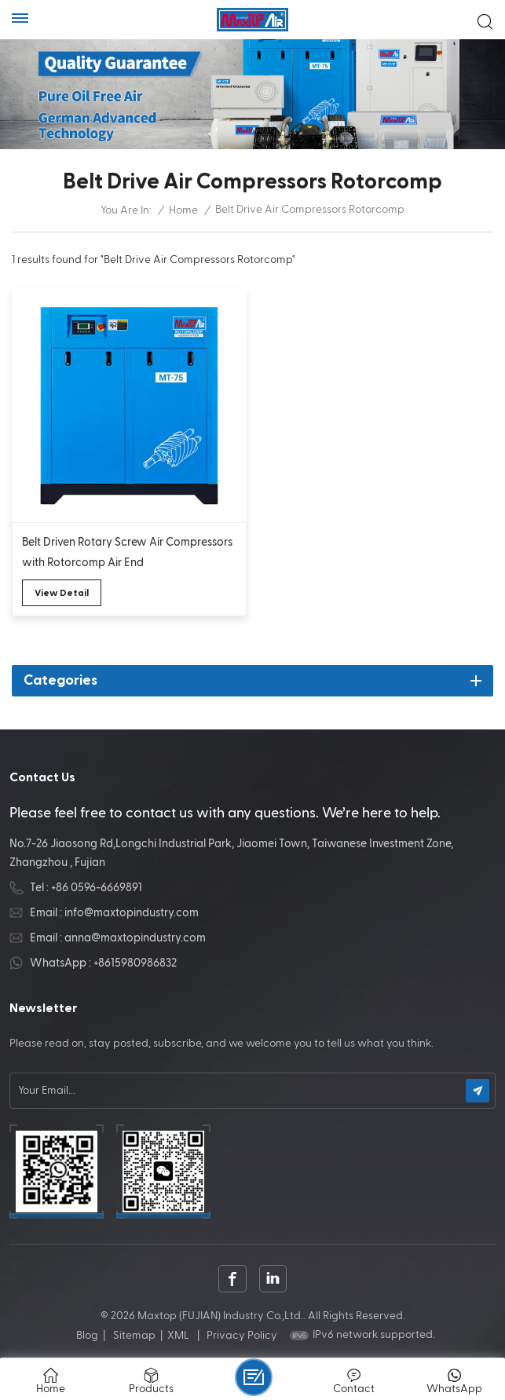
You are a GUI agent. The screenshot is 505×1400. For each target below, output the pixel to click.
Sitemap (134, 1335)
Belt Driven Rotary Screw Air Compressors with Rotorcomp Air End (127, 552)
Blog (87, 1335)
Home (183, 210)
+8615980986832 (135, 963)
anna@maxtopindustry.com (135, 938)
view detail (62, 593)
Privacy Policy (242, 1335)
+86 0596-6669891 (96, 888)
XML (178, 1335)
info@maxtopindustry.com (131, 913)
